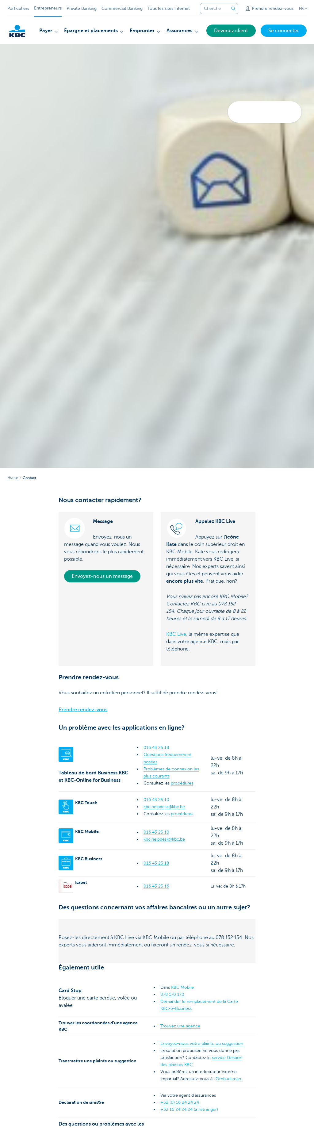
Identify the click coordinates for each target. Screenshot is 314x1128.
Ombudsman (228, 1078)
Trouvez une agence (180, 1026)
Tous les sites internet (168, 8)
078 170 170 (172, 994)
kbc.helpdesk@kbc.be (164, 806)
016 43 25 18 (156, 747)
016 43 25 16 (156, 886)
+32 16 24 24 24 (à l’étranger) (189, 1109)
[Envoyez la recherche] (233, 8)
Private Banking (82, 8)
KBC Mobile (182, 987)
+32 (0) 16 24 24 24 (179, 1102)
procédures (182, 783)
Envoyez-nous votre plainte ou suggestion (201, 1043)
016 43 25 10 (156, 799)
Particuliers (18, 8)
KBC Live (176, 634)
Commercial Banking (122, 8)
